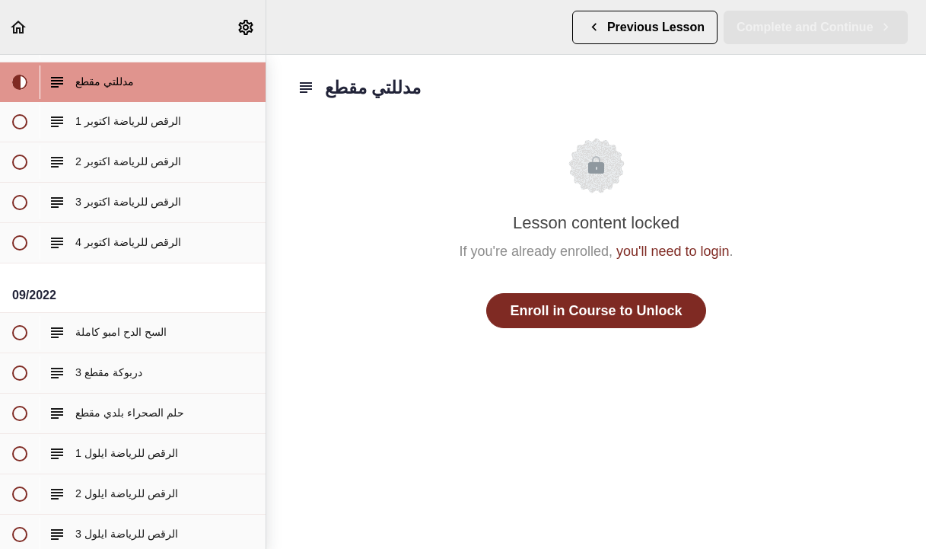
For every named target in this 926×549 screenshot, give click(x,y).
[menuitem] (247, 27)
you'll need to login (673, 251)
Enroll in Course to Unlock (596, 310)
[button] (19, 27)
